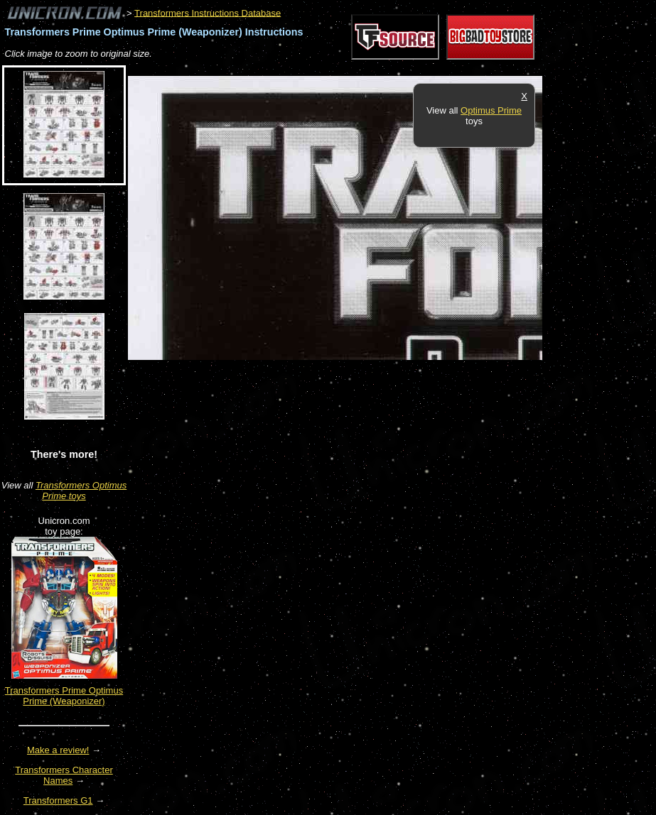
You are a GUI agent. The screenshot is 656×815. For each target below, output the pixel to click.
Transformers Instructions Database (207, 12)
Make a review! (58, 750)
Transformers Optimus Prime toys (81, 490)
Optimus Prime (491, 110)
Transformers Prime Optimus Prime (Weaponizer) (64, 695)
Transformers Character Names (64, 775)
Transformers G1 (58, 800)
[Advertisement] (386, 68)
